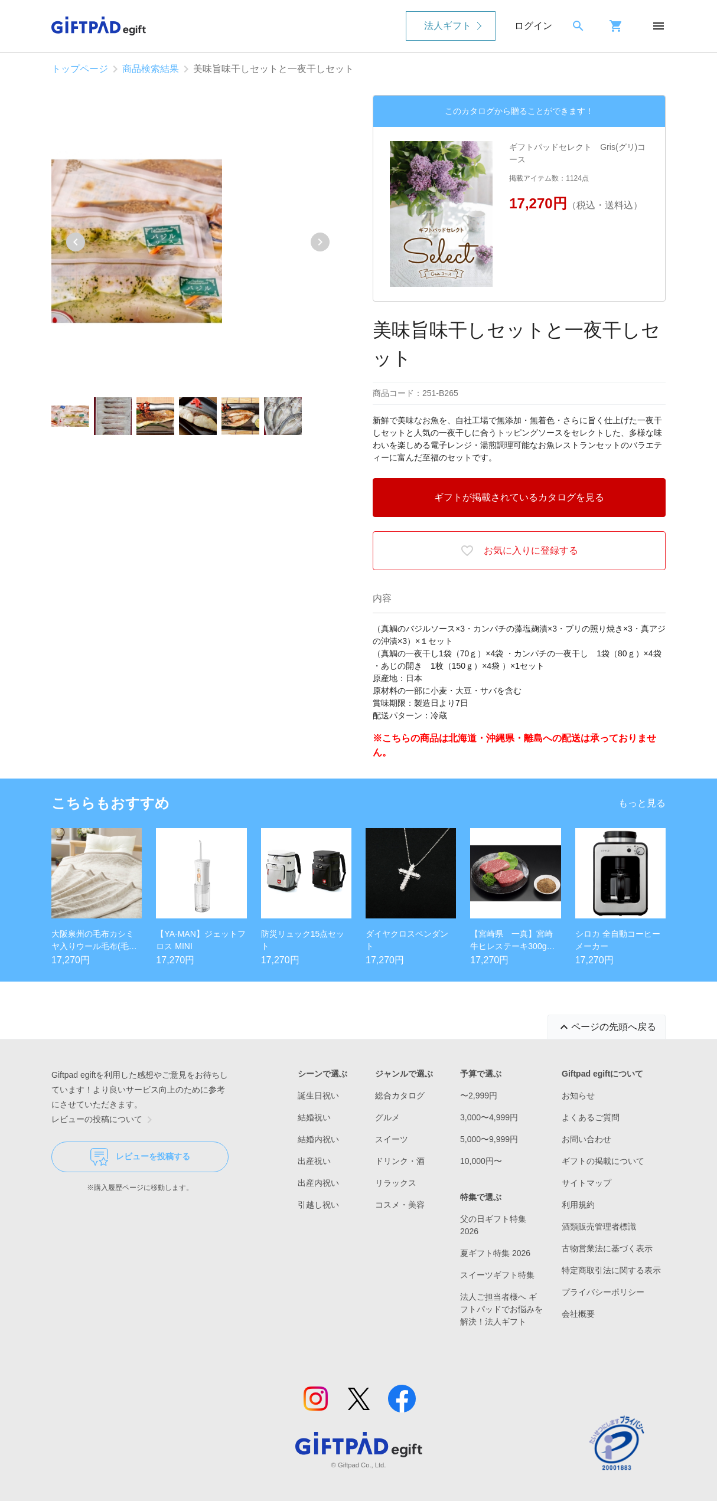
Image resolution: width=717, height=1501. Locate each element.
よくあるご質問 (591, 1117)
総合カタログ (400, 1095)
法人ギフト (447, 26)
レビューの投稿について (104, 1120)
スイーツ (391, 1139)
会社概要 (578, 1314)
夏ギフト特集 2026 (495, 1253)
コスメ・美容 (400, 1204)
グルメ (387, 1117)
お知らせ (578, 1095)
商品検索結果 (150, 69)
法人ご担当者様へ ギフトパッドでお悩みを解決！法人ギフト (501, 1309)
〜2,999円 (478, 1095)
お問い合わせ (586, 1139)
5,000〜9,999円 (489, 1139)
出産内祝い (318, 1183)
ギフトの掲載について (603, 1161)
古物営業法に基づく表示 (607, 1248)
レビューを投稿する (140, 1157)
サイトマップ (586, 1183)
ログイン (533, 26)
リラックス (395, 1183)
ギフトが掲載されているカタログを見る (519, 497)
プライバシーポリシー (603, 1292)
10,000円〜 (481, 1161)
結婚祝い (314, 1117)
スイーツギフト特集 (497, 1275)
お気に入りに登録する (519, 551)
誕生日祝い (318, 1095)
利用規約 (578, 1204)
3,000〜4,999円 (489, 1117)
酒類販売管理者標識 (599, 1226)
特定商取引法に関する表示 (611, 1270)
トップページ (79, 69)
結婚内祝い (318, 1139)
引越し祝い (318, 1204)
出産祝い (314, 1161)
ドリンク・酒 (400, 1161)
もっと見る (642, 803)
